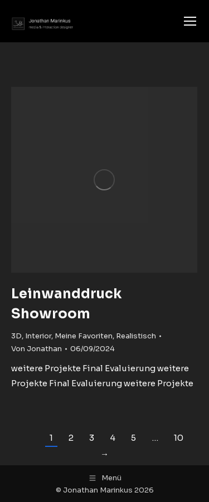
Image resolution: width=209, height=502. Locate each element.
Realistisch (136, 336)
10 (178, 437)
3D (16, 336)
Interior (38, 336)
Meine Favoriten (84, 336)
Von (36, 348)
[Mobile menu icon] (190, 21)
